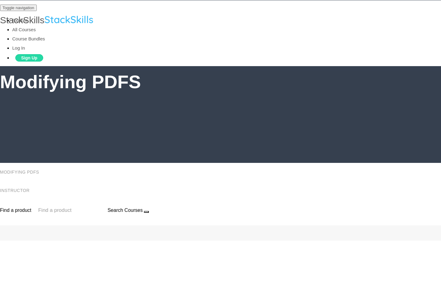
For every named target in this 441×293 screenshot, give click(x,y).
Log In (18, 48)
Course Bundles (28, 38)
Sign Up (29, 57)
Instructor (15, 190)
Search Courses (125, 210)
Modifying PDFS (20, 172)
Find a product (15, 210)
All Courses (24, 29)
